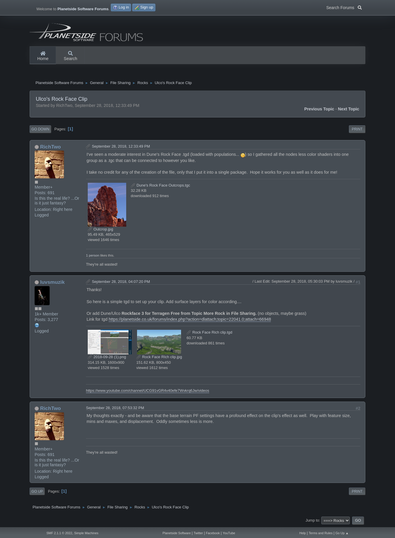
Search (70, 56)
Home (42, 56)
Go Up (37, 492)
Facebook (213, 533)
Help (302, 533)
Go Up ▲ (342, 533)
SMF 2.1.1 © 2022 (59, 533)
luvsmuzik (52, 283)
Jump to (312, 521)
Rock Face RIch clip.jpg (159, 358)
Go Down (40, 130)
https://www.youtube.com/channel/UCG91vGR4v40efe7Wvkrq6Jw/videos (147, 391)
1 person (92, 256)
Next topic (348, 109)
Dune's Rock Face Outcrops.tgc (160, 186)
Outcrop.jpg (100, 230)
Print (357, 130)
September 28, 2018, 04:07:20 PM (121, 282)
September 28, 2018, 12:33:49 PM (121, 147)
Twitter (198, 533)
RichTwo (50, 147)
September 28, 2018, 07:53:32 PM (115, 409)
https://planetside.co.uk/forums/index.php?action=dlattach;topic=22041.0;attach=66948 (190, 320)
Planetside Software (177, 533)
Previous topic (319, 109)
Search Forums (344, 7)
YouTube (229, 533)
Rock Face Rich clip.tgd (209, 333)
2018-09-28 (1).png (107, 358)
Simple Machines (86, 533)
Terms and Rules (320, 533)
